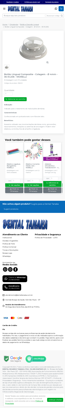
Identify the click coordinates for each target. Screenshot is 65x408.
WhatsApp (6, 256)
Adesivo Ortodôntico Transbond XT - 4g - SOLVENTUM (52, 166)
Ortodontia (14, 25)
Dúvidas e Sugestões (10, 241)
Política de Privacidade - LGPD (46, 238)
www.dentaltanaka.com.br (50, 367)
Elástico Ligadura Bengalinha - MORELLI (13, 166)
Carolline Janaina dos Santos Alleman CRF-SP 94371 (32, 378)
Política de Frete (8, 244)
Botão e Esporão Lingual (29, 25)
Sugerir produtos (11, 209)
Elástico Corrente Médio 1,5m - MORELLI (33, 166)
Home (4, 25)
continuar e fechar (55, 400)
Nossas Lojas (7, 253)
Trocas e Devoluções (10, 250)
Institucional (7, 238)
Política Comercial (9, 247)
